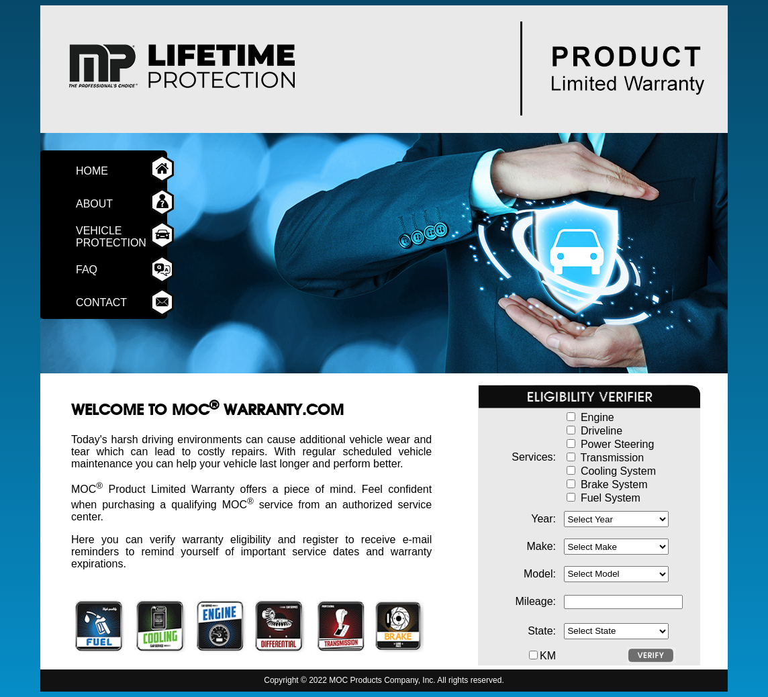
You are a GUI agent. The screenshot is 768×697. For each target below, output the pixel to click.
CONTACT (106, 302)
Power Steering (617, 444)
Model (538, 573)
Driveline (601, 430)
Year (542, 518)
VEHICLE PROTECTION (111, 236)
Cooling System (618, 471)
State (540, 631)
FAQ (101, 269)
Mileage (534, 601)
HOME (101, 171)
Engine (597, 417)
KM (548, 655)
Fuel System (610, 498)
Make (539, 546)
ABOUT (100, 204)
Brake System (614, 484)
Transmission (612, 457)
